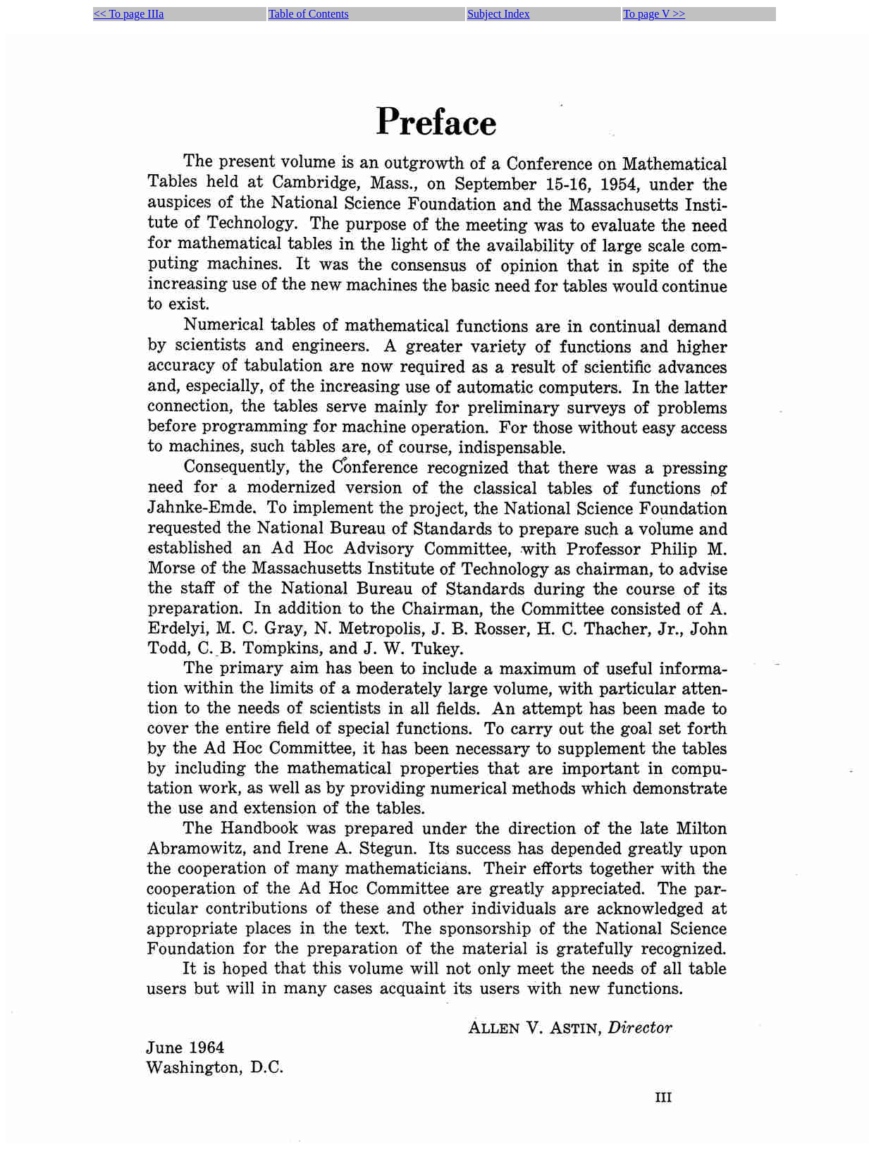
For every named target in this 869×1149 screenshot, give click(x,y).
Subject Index (498, 14)
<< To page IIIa (129, 14)
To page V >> (654, 14)
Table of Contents (309, 14)
